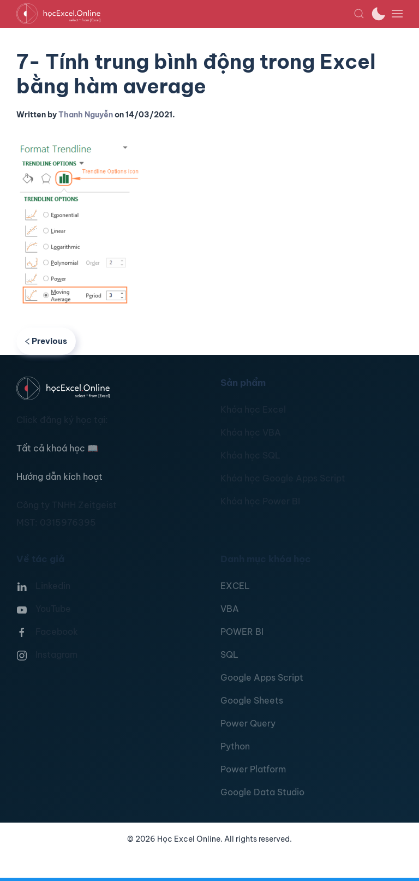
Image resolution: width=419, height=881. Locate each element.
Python (235, 746)
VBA (229, 608)
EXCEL (235, 585)
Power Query (248, 723)
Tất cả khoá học (57, 448)
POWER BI (242, 631)
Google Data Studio (262, 792)
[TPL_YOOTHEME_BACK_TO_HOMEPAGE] (185, 13)
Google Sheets (251, 700)
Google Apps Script (261, 677)
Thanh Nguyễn (85, 115)
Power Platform (253, 769)
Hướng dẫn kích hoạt (59, 476)
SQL (229, 654)
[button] (359, 13)
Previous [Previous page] (46, 341)
